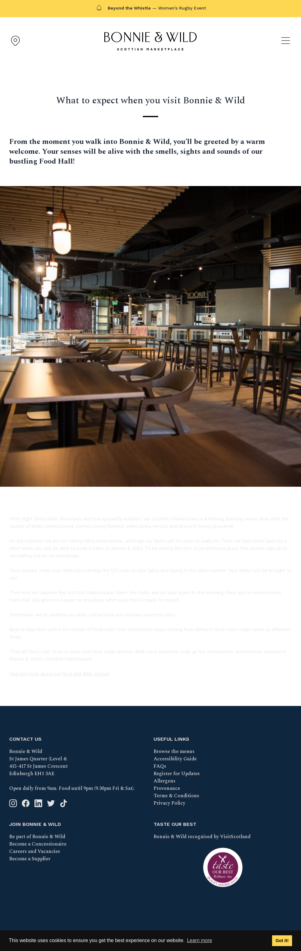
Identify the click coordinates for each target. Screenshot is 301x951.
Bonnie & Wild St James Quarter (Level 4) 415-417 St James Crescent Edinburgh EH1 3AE (38, 762)
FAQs (160, 766)
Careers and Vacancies (34, 851)
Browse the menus (174, 751)
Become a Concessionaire (37, 844)
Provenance (167, 788)
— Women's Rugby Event (157, 8)
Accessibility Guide (175, 759)
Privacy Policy (169, 803)
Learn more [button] (199, 940)
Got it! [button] (281, 940)
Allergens (164, 781)
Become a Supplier (29, 858)
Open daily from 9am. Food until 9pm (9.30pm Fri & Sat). (72, 788)
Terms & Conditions (176, 795)
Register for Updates (177, 773)
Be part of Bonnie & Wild (37, 836)
